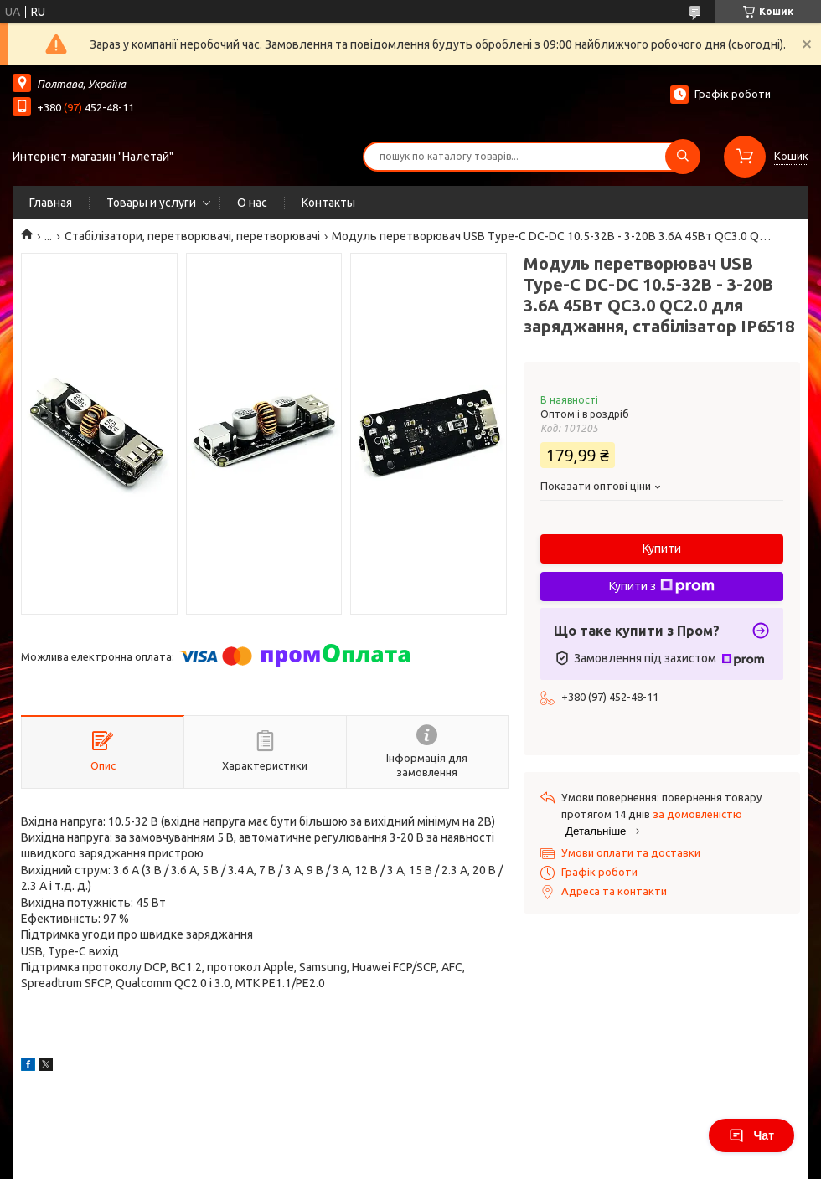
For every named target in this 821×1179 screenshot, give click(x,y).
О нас (252, 203)
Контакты (328, 203)
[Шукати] (682, 156)
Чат (751, 1135)
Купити (662, 548)
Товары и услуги (151, 203)
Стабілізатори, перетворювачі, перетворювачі (192, 236)
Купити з (662, 586)
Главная (50, 203)
